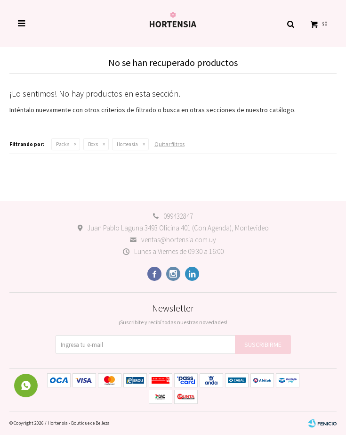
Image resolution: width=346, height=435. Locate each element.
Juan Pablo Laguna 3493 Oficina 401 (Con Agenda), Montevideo (178, 227)
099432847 (178, 216)
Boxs (93, 144)
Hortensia (127, 144)
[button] (290, 23)
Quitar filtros (169, 144)
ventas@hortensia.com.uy (178, 239)
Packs (62, 144)
